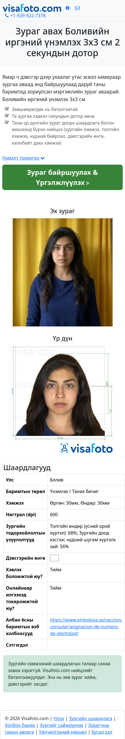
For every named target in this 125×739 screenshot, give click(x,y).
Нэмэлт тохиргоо (23, 158)
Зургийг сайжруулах (61, 725)
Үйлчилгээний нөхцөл (63, 732)
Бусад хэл (101, 732)
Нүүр (58, 718)
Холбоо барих (20, 725)
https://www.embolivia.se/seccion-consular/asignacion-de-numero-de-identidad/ (86, 626)
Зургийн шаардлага (90, 718)
